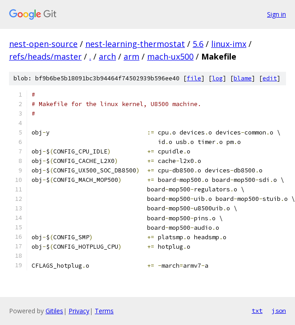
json (279, 310)
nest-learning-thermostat (135, 43)
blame (243, 78)
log (217, 78)
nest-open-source (43, 43)
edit (270, 78)
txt (257, 310)
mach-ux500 (170, 56)
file (194, 78)
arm (131, 56)
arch (107, 56)
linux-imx (228, 43)
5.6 (198, 43)
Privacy (79, 310)
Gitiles (54, 310)
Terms (104, 310)
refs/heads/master (45, 56)
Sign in (276, 14)
